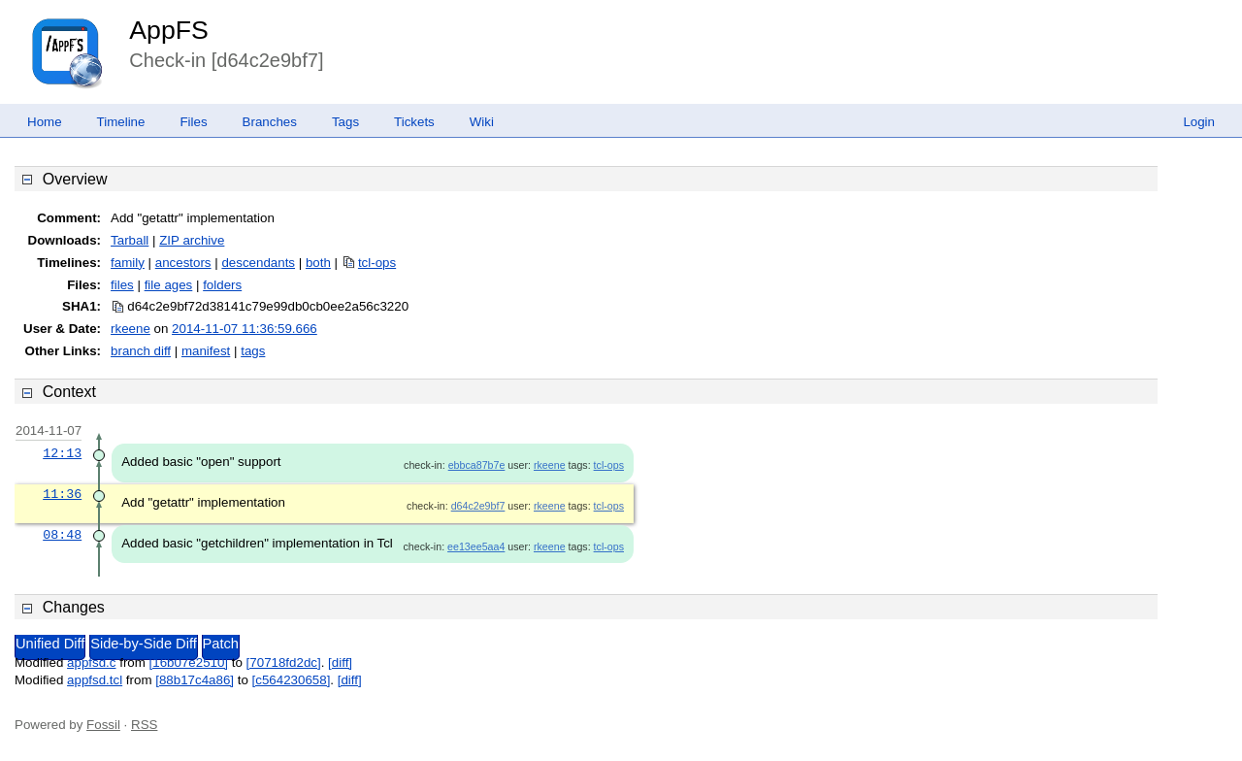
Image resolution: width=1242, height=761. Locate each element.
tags (253, 351)
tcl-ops (377, 262)
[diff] (340, 662)
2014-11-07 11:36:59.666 (244, 328)
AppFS (169, 30)
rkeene (130, 328)
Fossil (103, 724)
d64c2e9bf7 (478, 506)
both (318, 262)
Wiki (482, 122)
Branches (270, 122)
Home (44, 122)
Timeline (121, 122)
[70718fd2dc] (283, 662)
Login (1199, 122)
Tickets (414, 122)
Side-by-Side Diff (143, 643)
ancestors (183, 262)
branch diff (141, 351)
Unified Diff (50, 643)
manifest (205, 351)
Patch (221, 643)
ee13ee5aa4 (476, 546)
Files (193, 122)
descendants (258, 262)
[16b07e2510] (189, 662)
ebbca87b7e (477, 465)
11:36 (62, 494)
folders (222, 285)
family (128, 262)
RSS (144, 724)
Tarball (129, 240)
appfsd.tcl (94, 680)
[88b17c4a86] (194, 680)
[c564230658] (291, 680)
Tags (345, 122)
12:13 (62, 453)
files (122, 285)
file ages (169, 285)
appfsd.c (91, 662)
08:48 (62, 535)
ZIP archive (191, 240)
